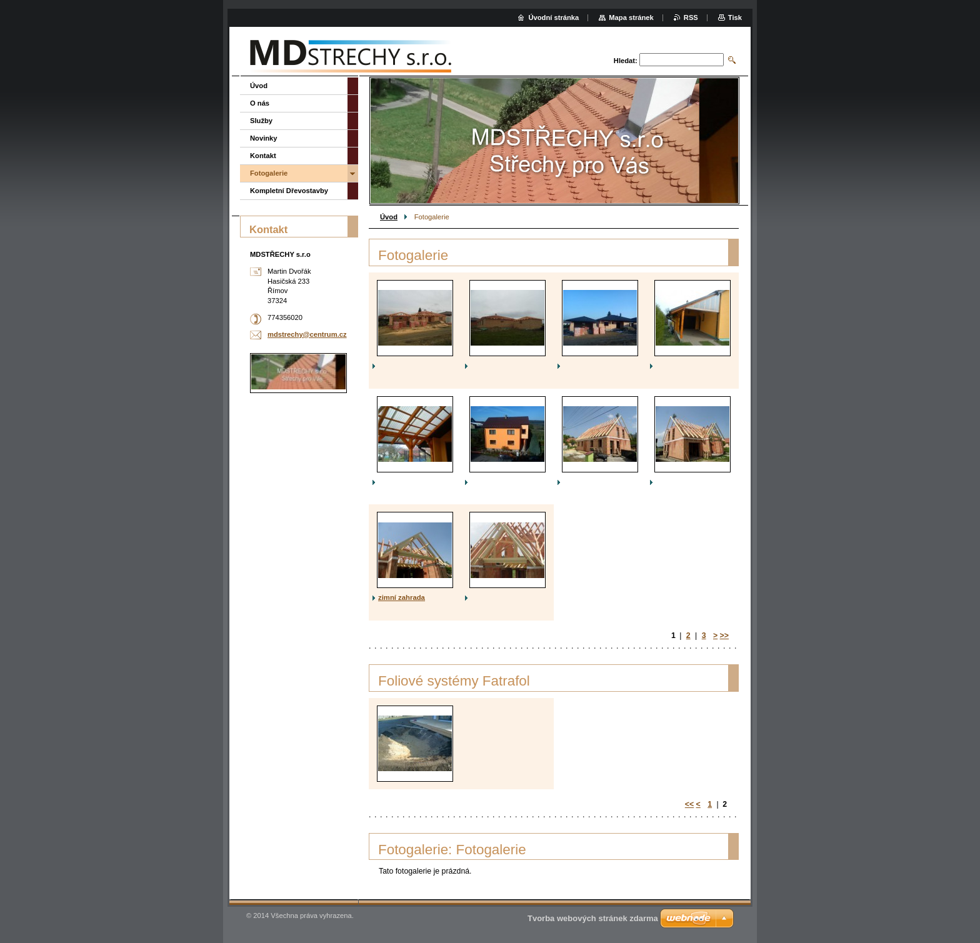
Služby (261, 120)
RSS (691, 17)
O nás (259, 103)
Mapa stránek (631, 17)
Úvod (389, 217)
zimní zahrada (401, 597)
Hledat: (626, 60)
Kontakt (263, 155)
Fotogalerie (269, 173)
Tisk (735, 17)
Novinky (264, 138)
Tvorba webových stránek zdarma (593, 918)
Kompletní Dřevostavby (289, 190)
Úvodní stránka (553, 17)
